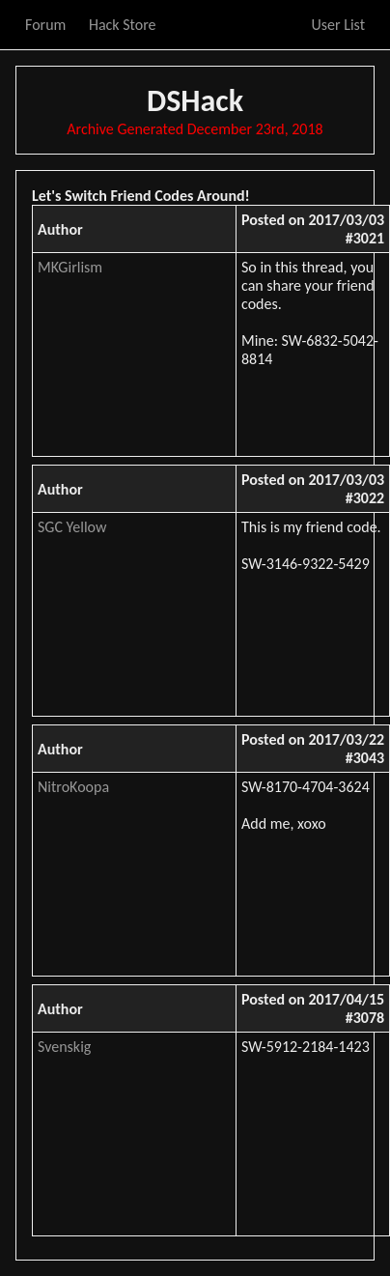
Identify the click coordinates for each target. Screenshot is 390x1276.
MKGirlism (70, 267)
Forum (45, 24)
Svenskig (64, 1046)
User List (338, 24)
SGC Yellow (72, 527)
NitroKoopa (73, 787)
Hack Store (122, 24)
